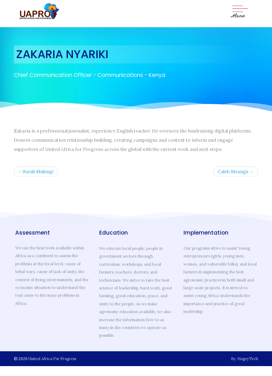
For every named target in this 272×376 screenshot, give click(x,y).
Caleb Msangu (233, 172)
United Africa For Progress (52, 358)
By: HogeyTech (244, 358)
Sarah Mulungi (38, 172)
